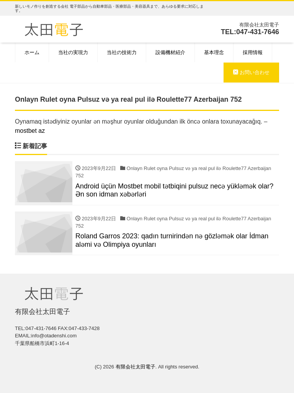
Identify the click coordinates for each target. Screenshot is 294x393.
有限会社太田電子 (135, 367)
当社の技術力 (122, 52)
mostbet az (30, 130)
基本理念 (214, 52)
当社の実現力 (73, 52)
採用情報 (253, 52)
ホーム (31, 52)
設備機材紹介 (170, 52)
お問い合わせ (251, 72)
